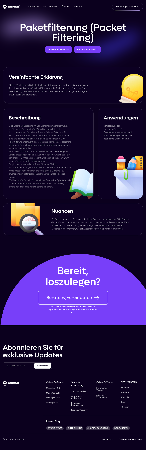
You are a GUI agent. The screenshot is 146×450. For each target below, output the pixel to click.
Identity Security (79, 410)
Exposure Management (77, 404)
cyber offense (75, 428)
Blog (123, 402)
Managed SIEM (53, 403)
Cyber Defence (55, 382)
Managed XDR (53, 388)
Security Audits (78, 391)
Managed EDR (53, 393)
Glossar (125, 407)
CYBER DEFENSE (55, 428)
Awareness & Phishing (76, 397)
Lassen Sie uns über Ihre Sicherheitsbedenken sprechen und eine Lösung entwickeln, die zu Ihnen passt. (73, 309)
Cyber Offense (104, 382)
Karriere (78, 6)
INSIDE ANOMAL (121, 428)
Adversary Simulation (101, 396)
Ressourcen (49, 6)
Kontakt (125, 397)
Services (32, 6)
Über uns (66, 6)
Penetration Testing (102, 389)
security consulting (98, 428)
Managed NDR (53, 398)
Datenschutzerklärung (131, 439)
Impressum (108, 439)
